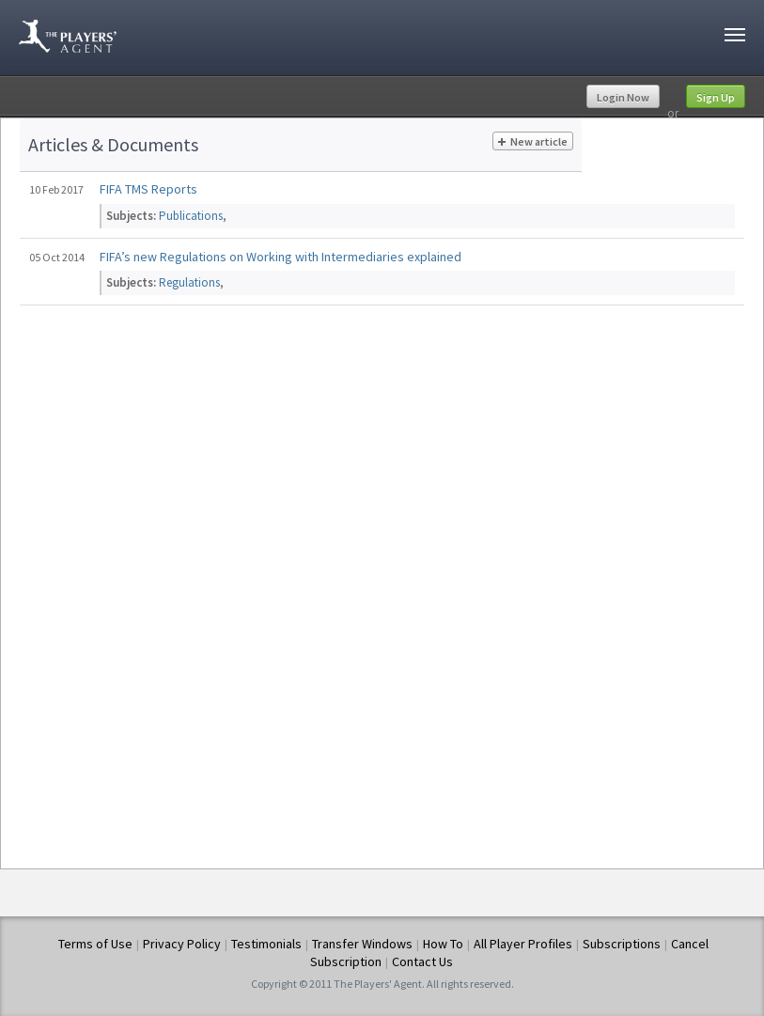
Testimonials (266, 943)
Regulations (189, 282)
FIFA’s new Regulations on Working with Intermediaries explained (280, 256)
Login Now (623, 97)
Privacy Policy (182, 943)
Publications (191, 216)
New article (533, 141)
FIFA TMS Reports (148, 188)
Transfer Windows (362, 943)
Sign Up (715, 97)
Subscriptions (622, 943)
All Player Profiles (523, 943)
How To (443, 943)
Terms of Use (95, 943)
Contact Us (422, 961)
